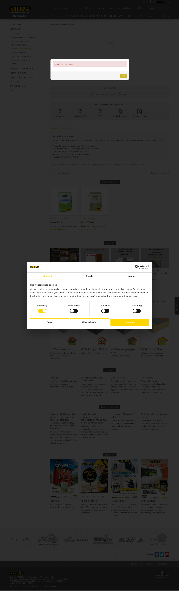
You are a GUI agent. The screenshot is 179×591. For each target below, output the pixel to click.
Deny (49, 322)
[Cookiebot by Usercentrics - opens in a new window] (137, 267)
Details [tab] (89, 276)
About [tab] (131, 276)
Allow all (129, 322)
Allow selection (89, 322)
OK (123, 75)
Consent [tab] (47, 276)
